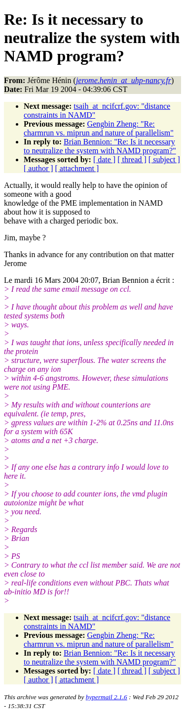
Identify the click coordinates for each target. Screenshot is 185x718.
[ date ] (104, 159)
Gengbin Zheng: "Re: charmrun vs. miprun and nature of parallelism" (99, 128)
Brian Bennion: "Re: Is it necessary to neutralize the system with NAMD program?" (100, 146)
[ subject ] (164, 159)
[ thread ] (132, 159)
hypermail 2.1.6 (106, 697)
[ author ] (38, 168)
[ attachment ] (77, 168)
